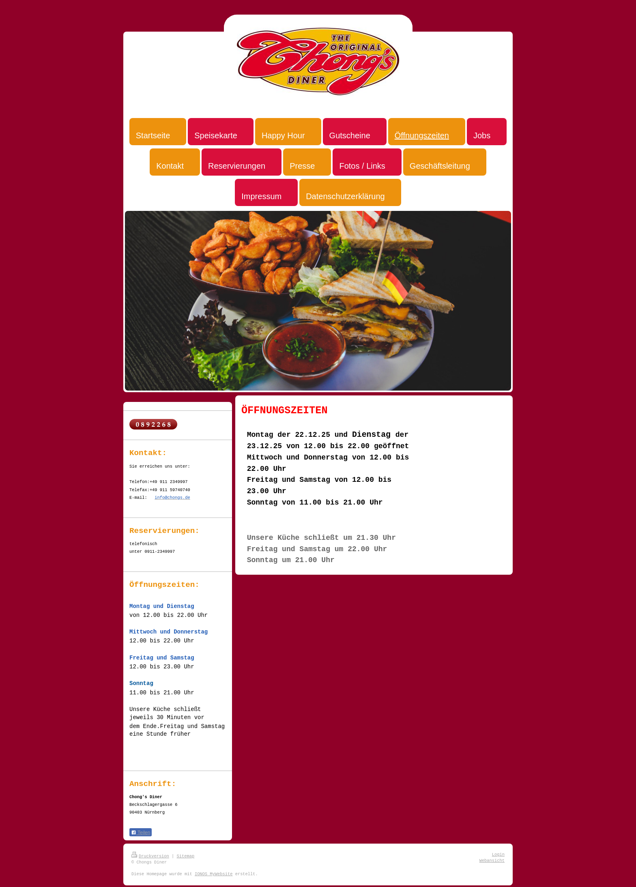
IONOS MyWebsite (214, 874)
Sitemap (186, 856)
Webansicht (492, 860)
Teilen (140, 832)
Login (498, 854)
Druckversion (150, 856)
